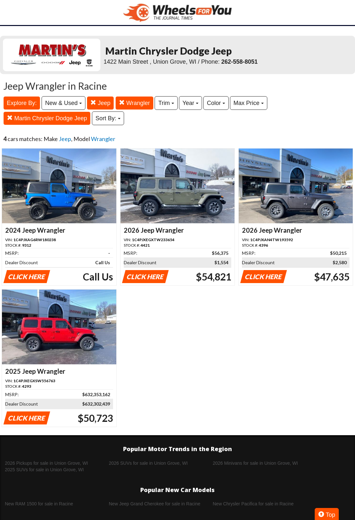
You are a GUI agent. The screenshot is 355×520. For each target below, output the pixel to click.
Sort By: (107, 118)
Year (190, 103)
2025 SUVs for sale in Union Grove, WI (44, 469)
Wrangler (134, 102)
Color (216, 103)
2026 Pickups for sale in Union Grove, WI (46, 463)
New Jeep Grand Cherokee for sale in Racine (154, 503)
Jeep (100, 102)
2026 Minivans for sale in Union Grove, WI (255, 463)
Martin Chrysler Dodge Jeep (47, 118)
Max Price (249, 103)
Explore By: (22, 103)
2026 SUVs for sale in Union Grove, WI (148, 463)
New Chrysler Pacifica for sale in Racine (253, 503)
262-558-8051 (239, 61)
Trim (166, 103)
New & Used (63, 103)
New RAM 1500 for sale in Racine (39, 503)
